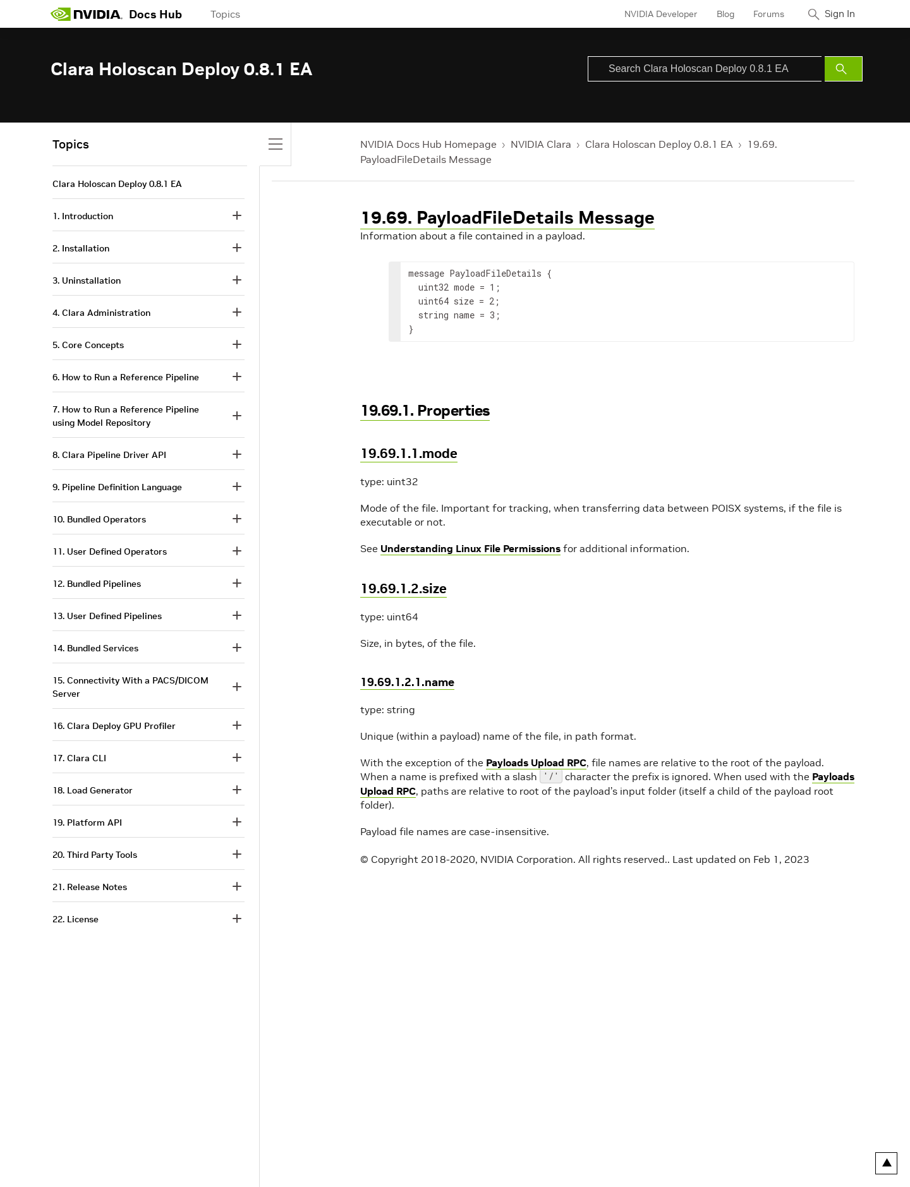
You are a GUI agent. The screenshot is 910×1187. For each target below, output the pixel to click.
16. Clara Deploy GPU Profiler (114, 726)
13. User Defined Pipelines (107, 616)
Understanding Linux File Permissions (470, 548)
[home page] (87, 14)
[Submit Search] (844, 68)
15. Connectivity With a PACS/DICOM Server (130, 687)
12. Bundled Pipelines (96, 583)
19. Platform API (87, 822)
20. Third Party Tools (94, 854)
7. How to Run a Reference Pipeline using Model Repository (125, 416)
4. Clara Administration (101, 312)
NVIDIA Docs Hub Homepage (428, 144)
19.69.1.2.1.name (407, 682)
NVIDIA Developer (652, 14)
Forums (760, 14)
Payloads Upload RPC (536, 762)
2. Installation (80, 248)
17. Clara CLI (79, 758)
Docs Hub (155, 14)
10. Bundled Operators (99, 519)
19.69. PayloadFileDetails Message (507, 218)
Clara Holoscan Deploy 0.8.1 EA (659, 144)
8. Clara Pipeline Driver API (109, 455)
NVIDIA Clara (541, 144)
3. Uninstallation (86, 280)
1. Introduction (82, 216)
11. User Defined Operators (109, 551)
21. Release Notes (89, 887)
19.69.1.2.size (403, 588)
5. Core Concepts (88, 345)
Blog (717, 14)
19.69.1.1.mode (409, 453)
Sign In (836, 14)
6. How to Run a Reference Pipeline (125, 377)
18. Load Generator (92, 790)
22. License (75, 919)
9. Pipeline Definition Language (117, 487)
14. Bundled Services (95, 648)
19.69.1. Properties (425, 410)
